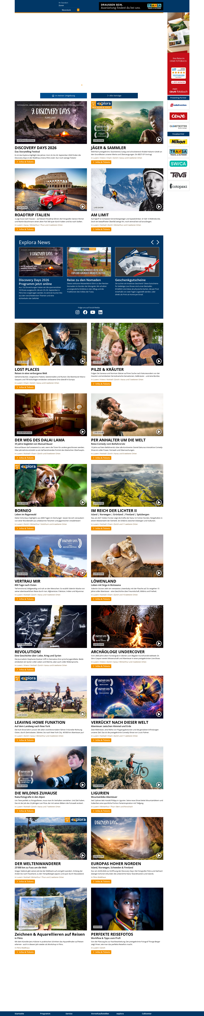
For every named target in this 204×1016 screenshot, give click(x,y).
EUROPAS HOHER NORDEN (116, 863)
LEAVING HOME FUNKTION (40, 722)
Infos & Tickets (25, 161)
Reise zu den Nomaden (84, 280)
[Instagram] (77, 312)
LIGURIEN (100, 793)
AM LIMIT (100, 214)
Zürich (61, 5)
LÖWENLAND (103, 581)
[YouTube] (93, 312)
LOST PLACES (27, 369)
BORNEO (23, 510)
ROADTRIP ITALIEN (32, 214)
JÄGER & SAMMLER (108, 147)
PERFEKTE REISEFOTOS (112, 934)
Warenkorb (66, 10)
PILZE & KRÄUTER (107, 369)
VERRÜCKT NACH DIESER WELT (119, 722)
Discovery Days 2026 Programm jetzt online (35, 282)
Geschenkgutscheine (130, 280)
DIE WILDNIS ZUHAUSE (36, 793)
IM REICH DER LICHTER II (114, 510)
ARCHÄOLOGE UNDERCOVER (118, 651)
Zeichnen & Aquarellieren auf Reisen (50, 934)
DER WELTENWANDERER (38, 863)
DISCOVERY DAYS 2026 (36, 147)
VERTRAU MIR (27, 581)
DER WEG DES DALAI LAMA (40, 440)
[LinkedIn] (100, 312)
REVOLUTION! (28, 651)
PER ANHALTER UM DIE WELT (118, 440)
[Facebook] (85, 312)
